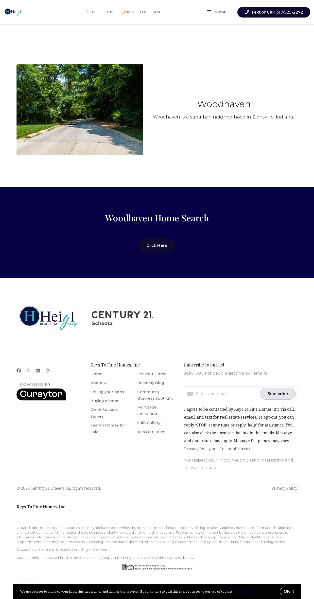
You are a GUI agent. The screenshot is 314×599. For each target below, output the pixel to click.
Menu (217, 12)
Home (96, 373)
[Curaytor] (41, 399)
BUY (109, 12)
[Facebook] (19, 370)
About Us (99, 382)
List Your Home (152, 373)
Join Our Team (151, 431)
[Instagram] (48, 370)
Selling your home (108, 391)
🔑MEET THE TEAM (141, 12)
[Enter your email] (226, 393)
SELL (91, 12)
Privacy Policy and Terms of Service (217, 448)
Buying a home (105, 400)
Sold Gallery (148, 422)
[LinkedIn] (38, 370)
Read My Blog (150, 382)
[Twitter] (28, 370)
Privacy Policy (284, 488)
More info (241, 591)
